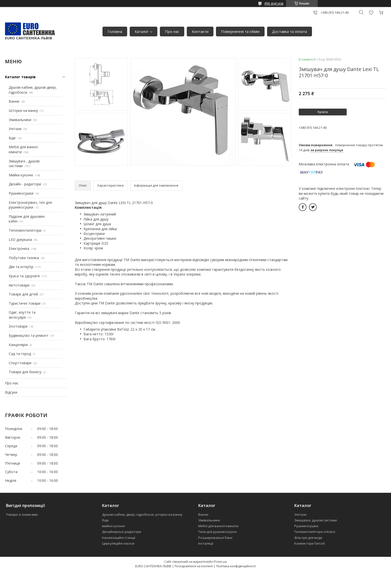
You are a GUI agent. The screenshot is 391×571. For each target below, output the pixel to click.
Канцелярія (18, 344)
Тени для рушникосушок (217, 531)
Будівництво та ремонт (28, 335)
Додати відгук (371, 12)
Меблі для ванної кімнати (218, 526)
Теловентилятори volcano (314, 531)
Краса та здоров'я (24, 276)
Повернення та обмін (240, 31)
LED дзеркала (20, 239)
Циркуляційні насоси (118, 543)
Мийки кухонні (21, 175)
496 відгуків (274, 3)
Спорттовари (20, 362)
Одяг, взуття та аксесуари (22, 315)
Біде (12, 138)
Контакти (200, 31)
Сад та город (20, 353)
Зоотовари (18, 326)
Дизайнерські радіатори (121, 531)
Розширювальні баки (215, 537)
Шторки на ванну (23, 110)
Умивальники (20, 119)
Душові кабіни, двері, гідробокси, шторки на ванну (142, 514)
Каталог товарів (20, 76)
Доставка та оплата (289, 31)
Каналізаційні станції (118, 537)
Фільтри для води (308, 537)
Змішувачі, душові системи (315, 520)
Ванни (14, 101)
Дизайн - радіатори (25, 184)
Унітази (15, 128)
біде (105, 520)
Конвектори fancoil (309, 543)
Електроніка (19, 248)
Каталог (142, 31)
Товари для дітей (23, 294)
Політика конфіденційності (236, 566)
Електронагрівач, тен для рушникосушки (30, 205)
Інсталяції (205, 543)
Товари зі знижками (22, 514)
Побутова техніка (24, 257)
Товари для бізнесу (25, 371)
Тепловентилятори (25, 230)
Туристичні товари (24, 303)
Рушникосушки (21, 193)
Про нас (172, 31)
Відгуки (11, 392)
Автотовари (19, 285)
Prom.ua (220, 561)
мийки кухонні (113, 526)
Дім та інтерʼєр (21, 266)
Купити (322, 112)
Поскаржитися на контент (194, 566)
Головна (114, 31)
